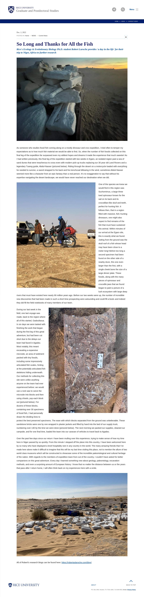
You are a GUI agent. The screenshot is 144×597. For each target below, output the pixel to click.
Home (117, 21)
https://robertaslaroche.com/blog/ (76, 562)
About (93, 585)
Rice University (25, 8)
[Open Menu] (133, 9)
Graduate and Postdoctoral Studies (37, 10)
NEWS (123, 21)
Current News (133, 21)
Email (124, 589)
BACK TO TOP (131, 585)
